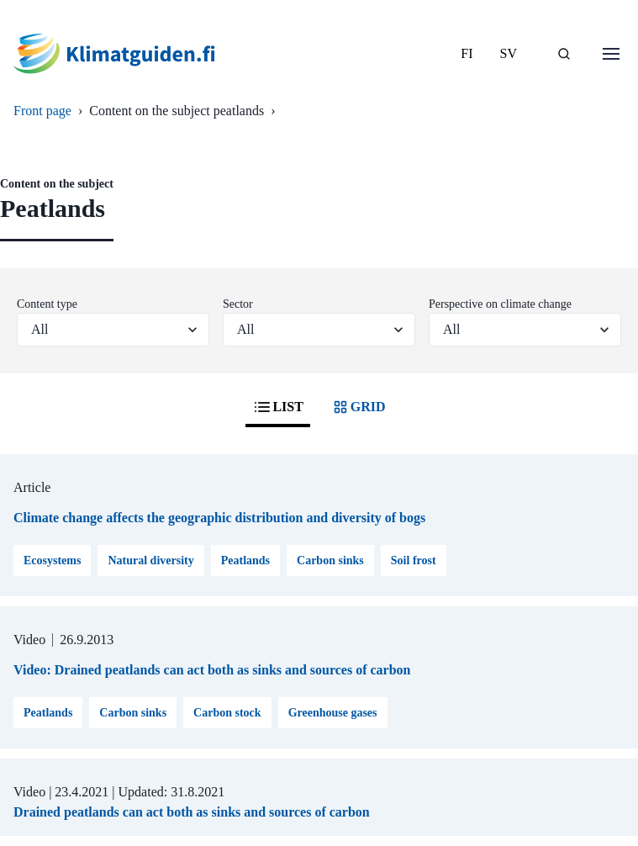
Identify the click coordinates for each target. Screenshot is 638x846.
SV (508, 53)
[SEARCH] (564, 54)
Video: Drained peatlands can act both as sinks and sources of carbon (212, 670)
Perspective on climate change (500, 304)
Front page (42, 110)
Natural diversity (150, 560)
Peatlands (245, 560)
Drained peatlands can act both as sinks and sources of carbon (191, 812)
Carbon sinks (330, 560)
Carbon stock (227, 712)
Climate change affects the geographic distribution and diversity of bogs (219, 517)
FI (466, 53)
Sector (238, 304)
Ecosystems (52, 560)
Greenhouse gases (332, 712)
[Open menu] (611, 53)
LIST (277, 407)
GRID (358, 407)
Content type (47, 304)
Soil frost (413, 560)
